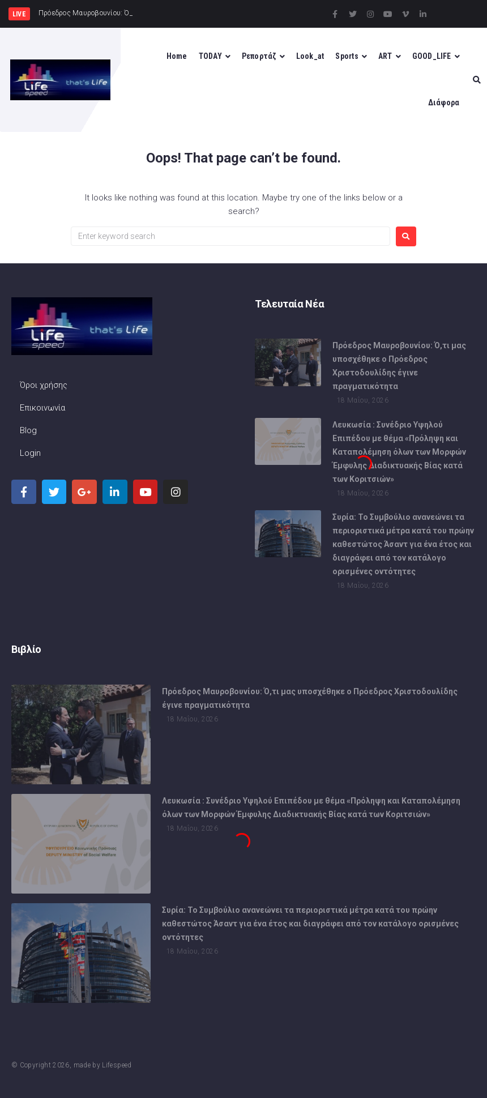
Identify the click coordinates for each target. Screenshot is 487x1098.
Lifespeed (116, 1065)
